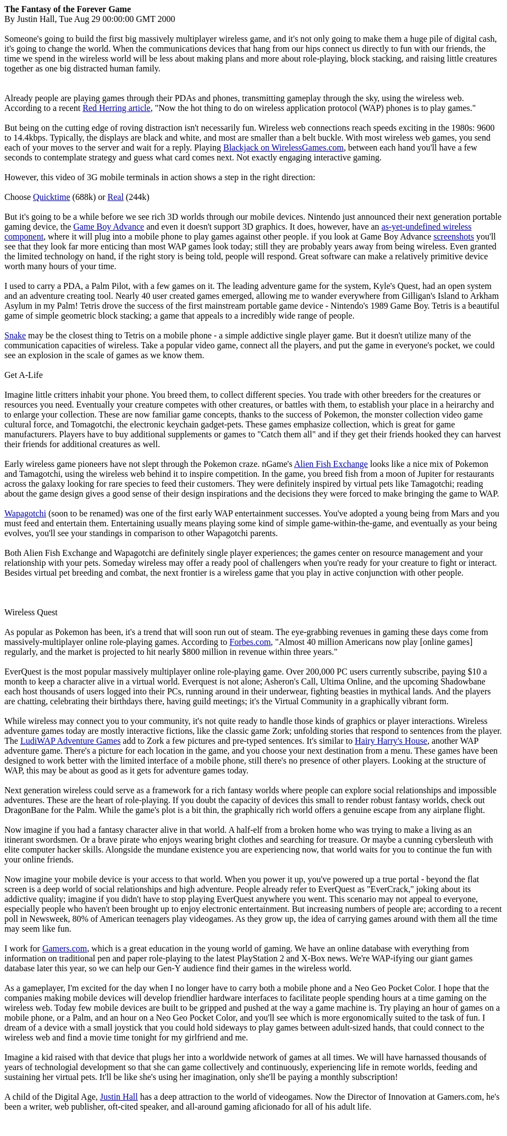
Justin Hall (119, 1096)
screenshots (453, 236)
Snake (15, 335)
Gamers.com (64, 948)
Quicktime (51, 197)
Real (116, 197)
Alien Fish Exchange (331, 464)
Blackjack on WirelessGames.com (283, 147)
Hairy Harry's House (391, 740)
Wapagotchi (25, 513)
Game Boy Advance (108, 226)
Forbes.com (250, 642)
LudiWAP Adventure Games (70, 740)
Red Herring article (116, 108)
